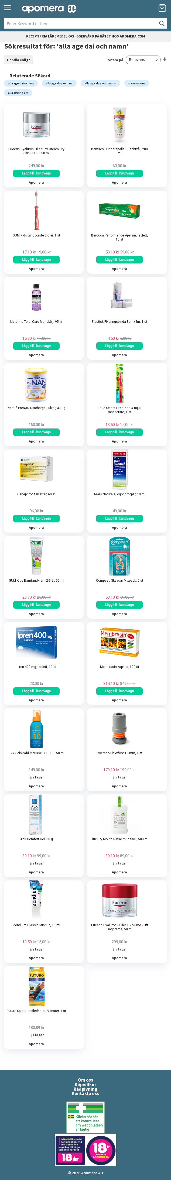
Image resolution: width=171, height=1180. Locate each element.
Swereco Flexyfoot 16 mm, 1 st (119, 753)
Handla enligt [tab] (18, 59)
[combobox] (85, 23)
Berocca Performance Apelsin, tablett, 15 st (119, 237)
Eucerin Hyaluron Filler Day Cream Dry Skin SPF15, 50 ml (36, 151)
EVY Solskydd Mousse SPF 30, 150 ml (36, 753)
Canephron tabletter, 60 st (36, 494)
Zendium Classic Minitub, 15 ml (36, 925)
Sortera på (114, 59)
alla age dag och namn (100, 83)
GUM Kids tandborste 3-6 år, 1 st (36, 235)
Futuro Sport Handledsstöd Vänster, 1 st (36, 1011)
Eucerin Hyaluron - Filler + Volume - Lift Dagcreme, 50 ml (119, 927)
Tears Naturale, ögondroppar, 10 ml (119, 494)
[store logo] (49, 9)
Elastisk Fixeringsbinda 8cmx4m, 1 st (119, 322)
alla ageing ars (18, 93)
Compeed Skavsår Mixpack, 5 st (119, 580)
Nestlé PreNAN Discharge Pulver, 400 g (36, 408)
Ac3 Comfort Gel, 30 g (36, 839)
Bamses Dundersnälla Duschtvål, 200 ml (119, 151)
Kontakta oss (85, 1093)
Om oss (85, 1080)
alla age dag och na (59, 83)
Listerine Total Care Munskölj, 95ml (36, 322)
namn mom (136, 83)
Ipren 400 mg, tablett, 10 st (36, 667)
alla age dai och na (21, 83)
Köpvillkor (85, 1085)
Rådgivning (85, 1089)
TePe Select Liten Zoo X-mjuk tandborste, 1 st (119, 410)
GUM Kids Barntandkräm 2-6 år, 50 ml (36, 580)
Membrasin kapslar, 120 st (119, 667)
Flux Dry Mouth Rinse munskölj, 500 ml (119, 839)
